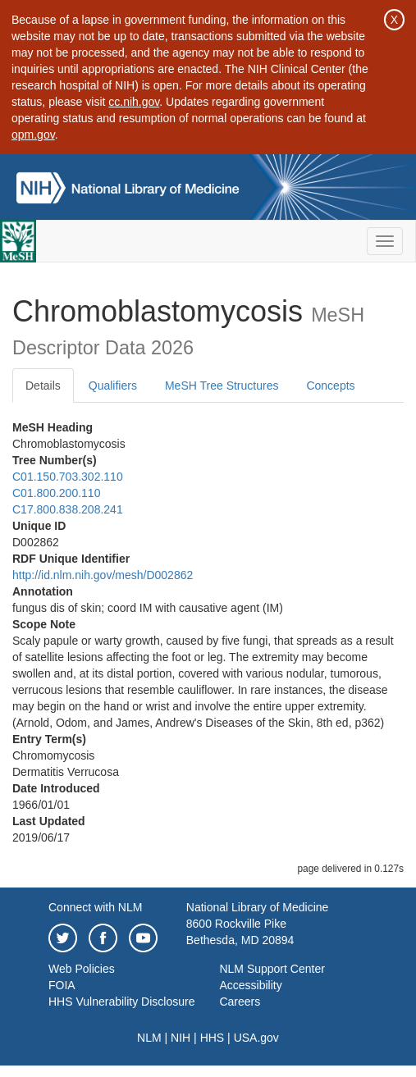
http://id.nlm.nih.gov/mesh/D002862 (102, 575)
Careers (239, 1001)
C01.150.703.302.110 (67, 476)
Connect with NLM (95, 907)
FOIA (61, 985)
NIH (180, 1037)
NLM (149, 1037)
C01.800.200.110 (56, 493)
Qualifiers (113, 385)
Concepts (330, 385)
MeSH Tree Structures (222, 385)
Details (43, 385)
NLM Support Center (271, 968)
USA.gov (256, 1037)
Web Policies (81, 968)
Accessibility (250, 985)
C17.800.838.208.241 (67, 509)
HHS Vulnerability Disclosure (121, 1001)
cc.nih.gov (133, 101)
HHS (212, 1037)
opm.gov (33, 134)
